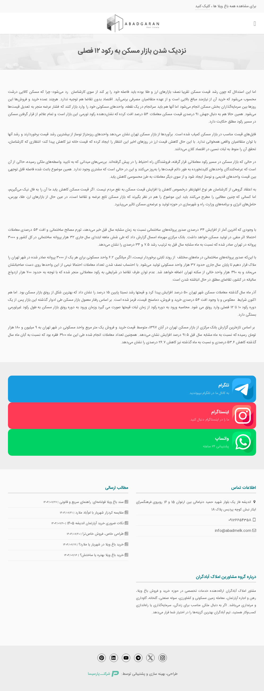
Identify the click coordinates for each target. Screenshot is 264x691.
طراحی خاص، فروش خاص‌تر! (105, 534)
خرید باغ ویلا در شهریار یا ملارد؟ (103, 544)
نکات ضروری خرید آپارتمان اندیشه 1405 (97, 523)
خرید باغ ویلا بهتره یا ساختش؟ (104, 555)
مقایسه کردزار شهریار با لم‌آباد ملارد (101, 513)
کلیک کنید (202, 6)
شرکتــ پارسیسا (103, 674)
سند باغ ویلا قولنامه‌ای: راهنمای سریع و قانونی (93, 502)
